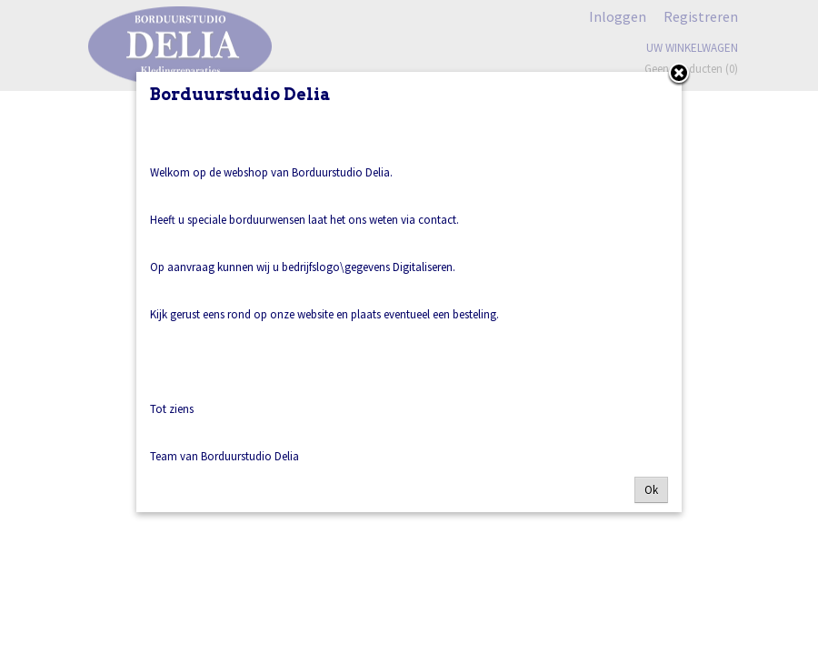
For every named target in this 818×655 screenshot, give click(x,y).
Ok (651, 490)
